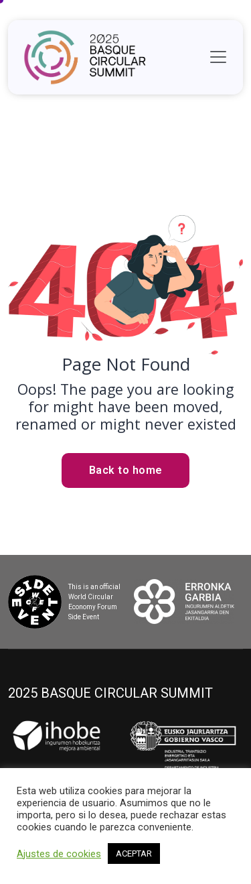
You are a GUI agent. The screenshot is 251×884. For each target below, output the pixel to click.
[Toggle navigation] (218, 57)
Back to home (126, 470)
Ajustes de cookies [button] (59, 854)
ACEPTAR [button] (134, 853)
